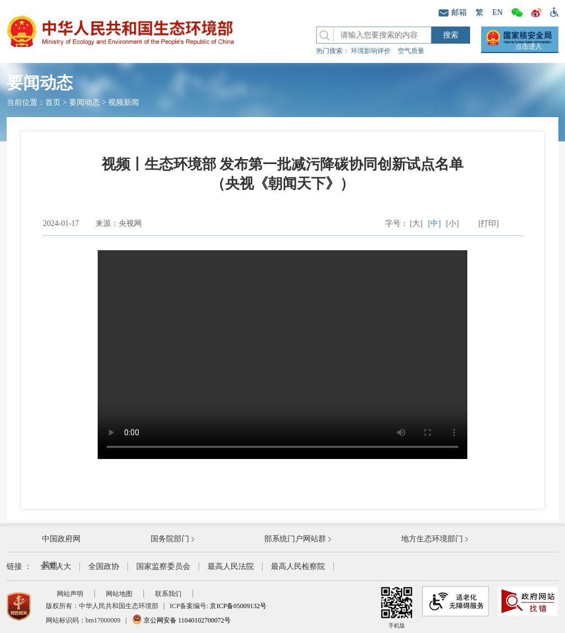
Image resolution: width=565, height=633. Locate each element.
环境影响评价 (371, 51)
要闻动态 (84, 102)
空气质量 (411, 51)
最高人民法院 (230, 566)
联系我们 (168, 594)
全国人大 (55, 566)
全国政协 (103, 566)
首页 (53, 102)
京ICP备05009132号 (238, 606)
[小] (452, 223)
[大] (416, 223)
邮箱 (453, 12)
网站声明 (70, 594)
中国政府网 (61, 539)
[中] (434, 223)
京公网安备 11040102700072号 (181, 620)
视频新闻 (123, 102)
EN (497, 12)
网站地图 (119, 594)
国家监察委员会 (163, 566)
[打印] (488, 223)
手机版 (396, 607)
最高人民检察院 (298, 566)
